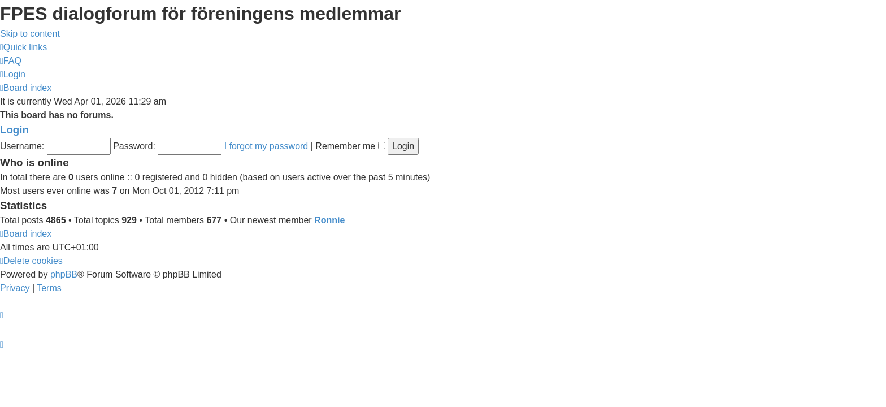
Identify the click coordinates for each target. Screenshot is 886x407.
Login (14, 130)
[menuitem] (10, 61)
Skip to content (30, 33)
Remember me (350, 146)
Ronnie (329, 220)
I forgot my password (266, 146)
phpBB (63, 274)
